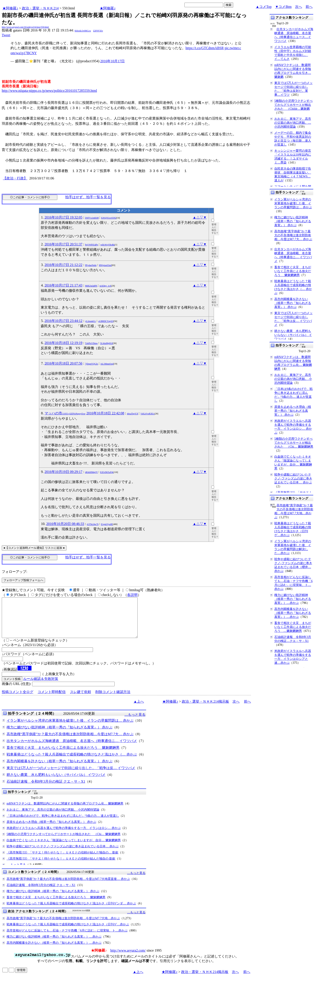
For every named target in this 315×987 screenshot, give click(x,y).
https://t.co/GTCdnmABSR (205, 48)
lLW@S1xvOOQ (108, 218)
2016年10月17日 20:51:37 (63, 244)
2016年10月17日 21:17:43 (63, 285)
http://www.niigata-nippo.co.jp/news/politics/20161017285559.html (49, 90)
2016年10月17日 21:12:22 (63, 265)
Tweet (6, 35)
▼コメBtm (283, 7)
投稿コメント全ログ (17, 700)
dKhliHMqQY (91, 472)
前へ (309, 7)
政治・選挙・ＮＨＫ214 (40, 8)
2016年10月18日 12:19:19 (63, 343)
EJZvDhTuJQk (106, 472)
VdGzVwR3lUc (147, 413)
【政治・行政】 (15, 178)
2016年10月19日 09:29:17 (63, 472)
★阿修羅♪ (10, 8)
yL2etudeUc (90, 321)
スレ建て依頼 (80, 700)
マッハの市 (65, 413)
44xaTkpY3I (132, 413)
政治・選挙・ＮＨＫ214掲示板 (205, 709)
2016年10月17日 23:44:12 (63, 321)
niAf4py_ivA (105, 286)
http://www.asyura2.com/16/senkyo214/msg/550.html (25, 27)
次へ (298, 7)
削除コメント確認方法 (112, 700)
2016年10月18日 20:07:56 (63, 363)
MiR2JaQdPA (91, 286)
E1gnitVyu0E (107, 524)
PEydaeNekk (90, 265)
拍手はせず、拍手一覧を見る (88, 197)
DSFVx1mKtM (92, 218)
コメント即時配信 (52, 700)
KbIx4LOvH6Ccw (83, 31)
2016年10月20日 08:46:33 (65, 524)
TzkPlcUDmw (91, 343)
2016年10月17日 (112, 61)
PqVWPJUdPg (91, 244)
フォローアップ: (14, 571)
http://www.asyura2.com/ (128, 958)
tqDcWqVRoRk (107, 244)
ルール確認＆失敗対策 (40, 686)
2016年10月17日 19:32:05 (63, 217)
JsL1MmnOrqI (106, 364)
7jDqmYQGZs (91, 364)
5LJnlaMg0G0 (106, 343)
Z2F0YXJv (98, 31)
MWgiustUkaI (105, 265)
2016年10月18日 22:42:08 (105, 413)
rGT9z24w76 (92, 524)
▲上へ (138, 709)
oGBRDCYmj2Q (105, 321)
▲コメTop (264, 7)
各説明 (132, 595)
